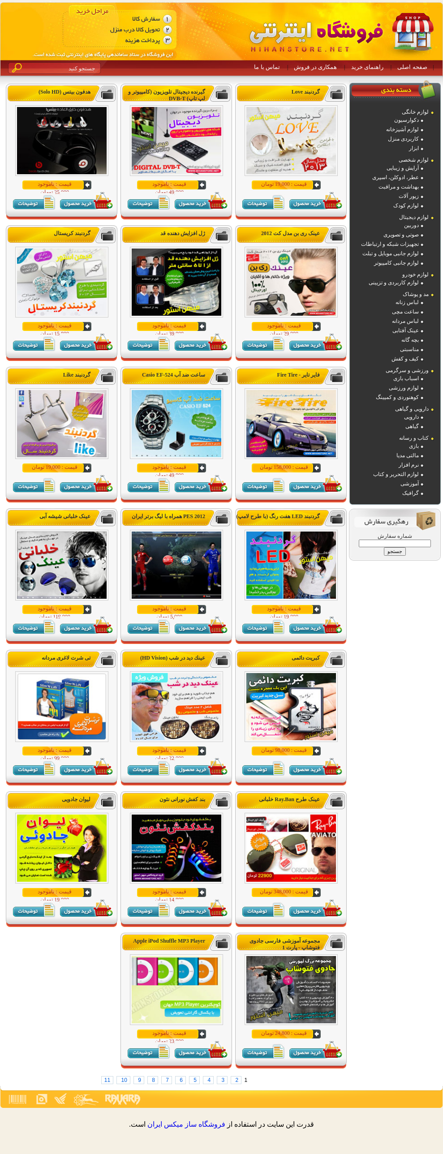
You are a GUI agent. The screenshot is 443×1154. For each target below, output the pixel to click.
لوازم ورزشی (404, 388)
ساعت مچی (405, 312)
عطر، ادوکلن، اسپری (395, 177)
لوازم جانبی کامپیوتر (396, 263)
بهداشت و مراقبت (398, 187)
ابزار (414, 148)
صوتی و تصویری (401, 235)
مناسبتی (409, 349)
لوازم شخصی (414, 160)
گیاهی (412, 426)
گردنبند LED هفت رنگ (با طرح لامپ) (278, 516)
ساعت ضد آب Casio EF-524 (173, 375)
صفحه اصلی (412, 67)
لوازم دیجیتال (414, 217)
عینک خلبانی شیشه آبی (64, 516)
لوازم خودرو (415, 274)
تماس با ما (267, 67)
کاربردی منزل (403, 139)
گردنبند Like (76, 375)
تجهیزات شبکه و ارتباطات (390, 244)
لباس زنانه (407, 302)
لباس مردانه (405, 321)
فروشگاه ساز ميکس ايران (186, 1124)
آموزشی (409, 483)
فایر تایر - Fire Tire (298, 375)
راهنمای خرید (367, 67)
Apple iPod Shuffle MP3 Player (169, 941)
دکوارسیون (406, 120)
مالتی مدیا (407, 455)
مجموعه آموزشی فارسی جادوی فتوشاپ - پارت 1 (284, 944)
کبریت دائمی (306, 658)
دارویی (411, 417)
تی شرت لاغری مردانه (66, 658)
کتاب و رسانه (414, 438)
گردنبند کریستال (72, 233)
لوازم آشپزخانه (402, 129)
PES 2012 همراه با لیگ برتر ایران (168, 516)
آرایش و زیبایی (403, 168)
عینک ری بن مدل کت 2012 (290, 233)
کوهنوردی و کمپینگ (397, 397)
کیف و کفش (405, 359)
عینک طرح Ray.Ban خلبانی (289, 799)
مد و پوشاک (416, 294)
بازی (414, 446)
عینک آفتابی (405, 330)
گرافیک (410, 493)
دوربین (411, 225)
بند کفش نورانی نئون (182, 799)
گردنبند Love (306, 92)
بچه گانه (410, 340)
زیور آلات (409, 196)
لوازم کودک (406, 205)
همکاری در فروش (315, 67)
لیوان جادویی (76, 799)
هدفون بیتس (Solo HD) (64, 92)
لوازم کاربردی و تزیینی (394, 282)
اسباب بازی (406, 378)
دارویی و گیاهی (412, 409)
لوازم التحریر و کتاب (396, 474)
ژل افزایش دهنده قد (182, 233)
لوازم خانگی (415, 112)
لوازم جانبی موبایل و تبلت (390, 253)
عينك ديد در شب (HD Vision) (172, 658)
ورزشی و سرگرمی (407, 370)
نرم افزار (409, 465)
